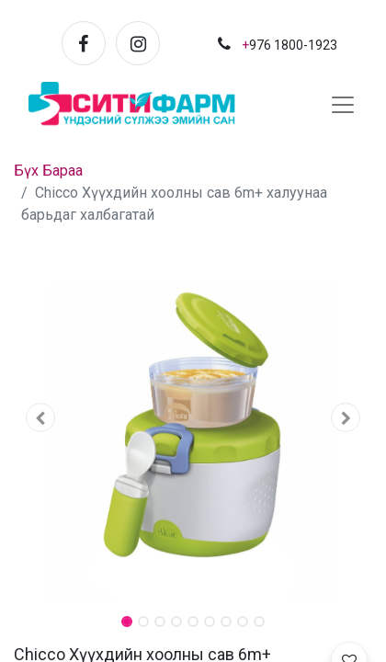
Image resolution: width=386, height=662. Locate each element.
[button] (41, 417)
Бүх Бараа (48, 170)
